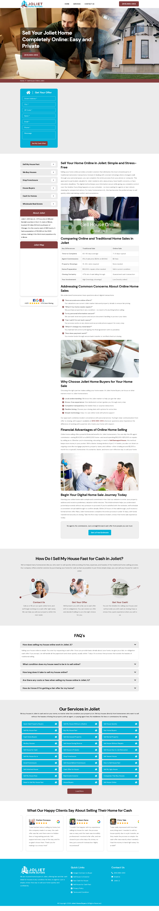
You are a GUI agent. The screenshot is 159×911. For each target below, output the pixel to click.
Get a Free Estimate (100, 533)
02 (74, 581)
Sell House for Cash (30, 755)
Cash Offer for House (71, 774)
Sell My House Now (30, 781)
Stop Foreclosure (69, 761)
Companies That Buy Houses (114, 781)
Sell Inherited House (30, 774)
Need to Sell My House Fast (33, 787)
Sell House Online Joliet (35, 81)
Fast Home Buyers (110, 736)
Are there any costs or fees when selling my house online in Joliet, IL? (79, 685)
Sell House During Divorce (72, 748)
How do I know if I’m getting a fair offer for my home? (79, 693)
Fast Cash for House (80, 886)
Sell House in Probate (71, 755)
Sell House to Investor (81, 882)
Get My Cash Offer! (39, 144)
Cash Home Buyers (30, 742)
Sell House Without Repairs (113, 748)
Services (77, 4)
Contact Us (89, 4)
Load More (80, 796)
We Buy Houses (29, 748)
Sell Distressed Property (72, 742)
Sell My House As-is (30, 761)
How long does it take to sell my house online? (79, 677)
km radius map (39, 273)
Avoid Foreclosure (30, 768)
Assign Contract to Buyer (82, 878)
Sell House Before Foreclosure (74, 768)
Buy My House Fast (70, 736)
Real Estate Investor (70, 781)
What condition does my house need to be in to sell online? (79, 669)
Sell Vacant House (110, 761)
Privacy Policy (78, 893)
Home (67, 4)
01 (33, 581)
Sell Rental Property (111, 742)
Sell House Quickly (110, 729)
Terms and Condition (81, 897)
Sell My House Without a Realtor (75, 729)
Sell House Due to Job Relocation (116, 755)
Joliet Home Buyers (79, 908)
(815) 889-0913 (129, 4)
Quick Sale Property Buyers (33, 729)
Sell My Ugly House (111, 774)
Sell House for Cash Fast (82, 889)
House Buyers (68, 787)
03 (114, 581)
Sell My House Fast (30, 736)
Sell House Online (110, 787)
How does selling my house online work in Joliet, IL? (79, 649)
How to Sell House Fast (112, 768)
